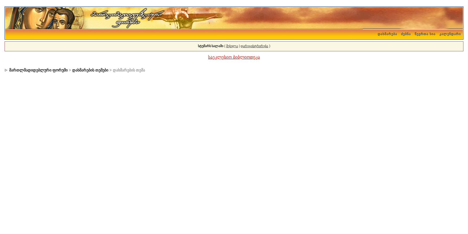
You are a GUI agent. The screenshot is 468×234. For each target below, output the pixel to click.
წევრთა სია (425, 34)
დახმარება (387, 34)
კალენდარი (450, 34)
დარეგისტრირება (254, 46)
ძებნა (406, 34)
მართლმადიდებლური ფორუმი (38, 70)
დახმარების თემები (90, 70)
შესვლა (232, 46)
